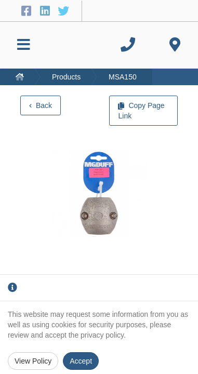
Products (66, 77)
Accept (81, 361)
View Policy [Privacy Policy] (33, 361)
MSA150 (123, 77)
